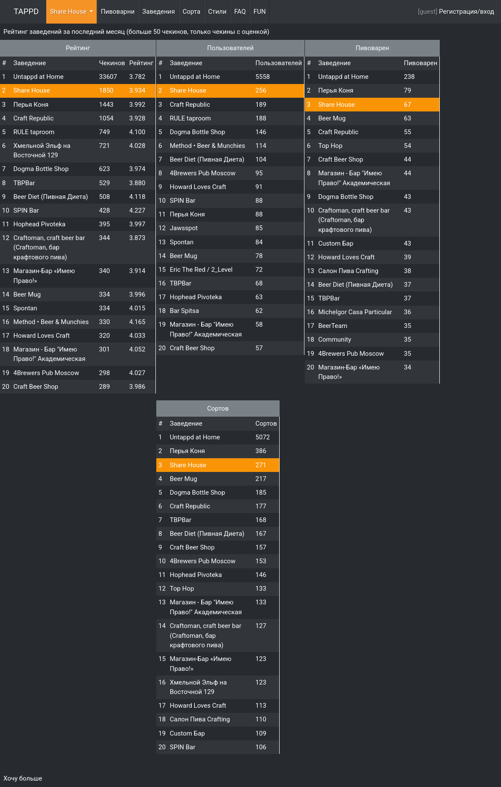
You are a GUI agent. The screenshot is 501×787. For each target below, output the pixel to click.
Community (334, 339)
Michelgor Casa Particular (355, 312)
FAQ (240, 11)
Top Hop (330, 146)
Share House (31, 90)
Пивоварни (117, 11)
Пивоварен (372, 48)
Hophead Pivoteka (39, 224)
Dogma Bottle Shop (41, 169)
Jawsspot (184, 228)
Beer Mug (27, 294)
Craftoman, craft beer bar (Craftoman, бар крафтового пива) (49, 247)
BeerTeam (332, 326)
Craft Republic (33, 118)
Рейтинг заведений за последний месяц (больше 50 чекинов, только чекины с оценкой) (136, 32)
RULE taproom (33, 132)
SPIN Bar (26, 210)
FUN (259, 11)
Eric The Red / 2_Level (201, 269)
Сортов (218, 408)
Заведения (158, 11)
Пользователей (230, 48)
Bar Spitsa (184, 311)
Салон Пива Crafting (348, 271)
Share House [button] (69, 11)
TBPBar (24, 183)
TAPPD (26, 11)
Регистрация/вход (466, 11)
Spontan (25, 308)
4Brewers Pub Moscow (46, 373)
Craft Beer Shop (35, 386)
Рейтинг (78, 48)
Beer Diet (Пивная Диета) (50, 197)
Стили (217, 11)
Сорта (191, 11)
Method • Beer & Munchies (51, 322)
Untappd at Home (38, 77)
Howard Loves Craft (41, 335)
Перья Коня (30, 104)
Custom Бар (335, 243)
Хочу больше (22, 778)
